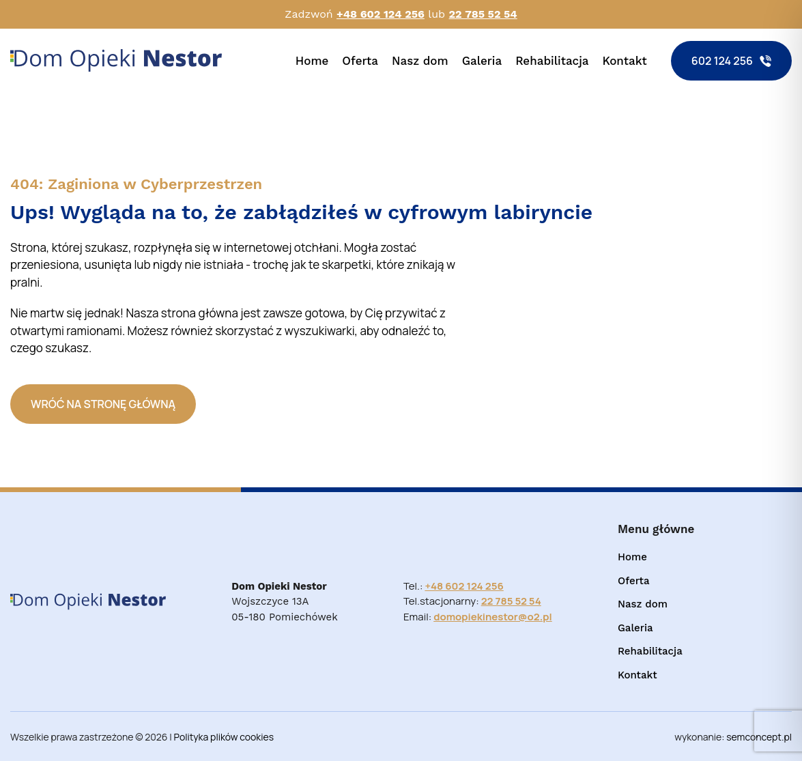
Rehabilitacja (551, 61)
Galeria (482, 61)
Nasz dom (420, 61)
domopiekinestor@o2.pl (492, 616)
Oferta (360, 61)
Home (312, 61)
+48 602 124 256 (380, 14)
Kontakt (625, 61)
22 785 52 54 (483, 14)
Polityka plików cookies (224, 736)
